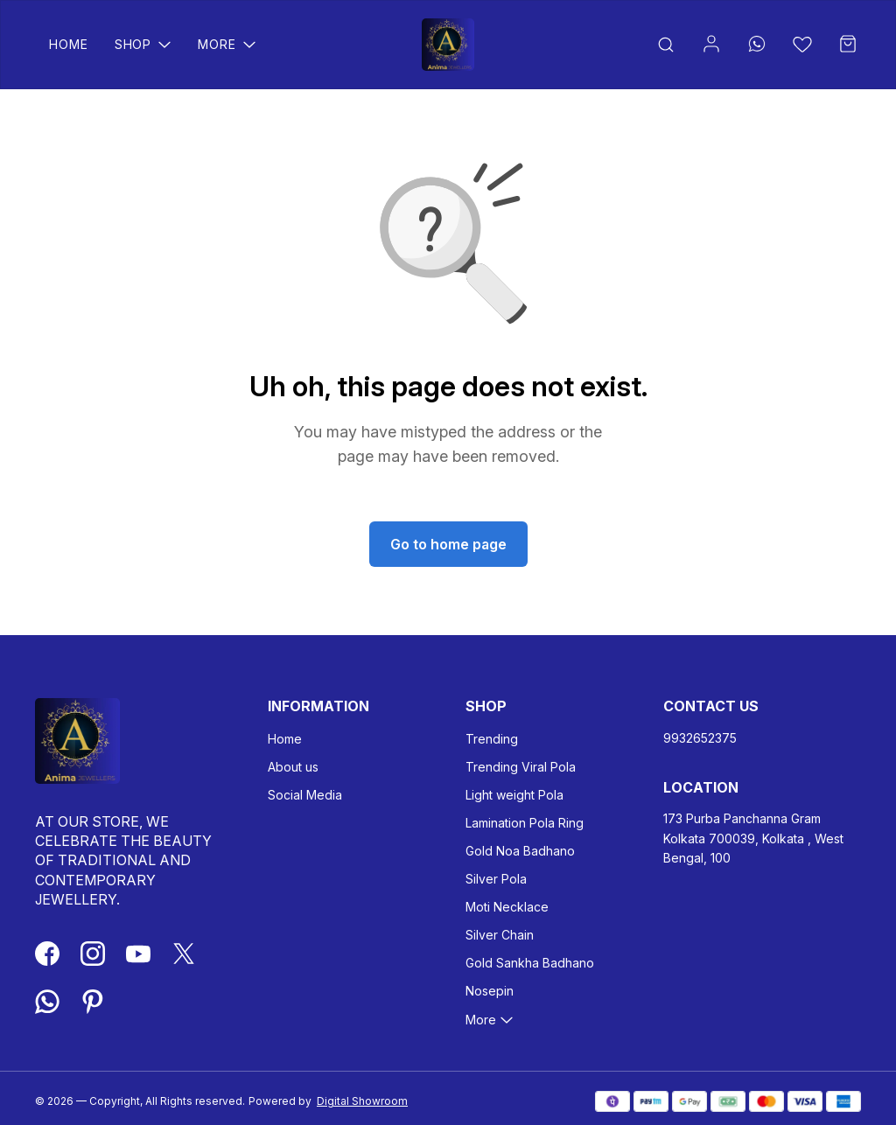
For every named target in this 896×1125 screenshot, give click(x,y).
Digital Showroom (362, 1101)
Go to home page (448, 544)
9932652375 (700, 737)
